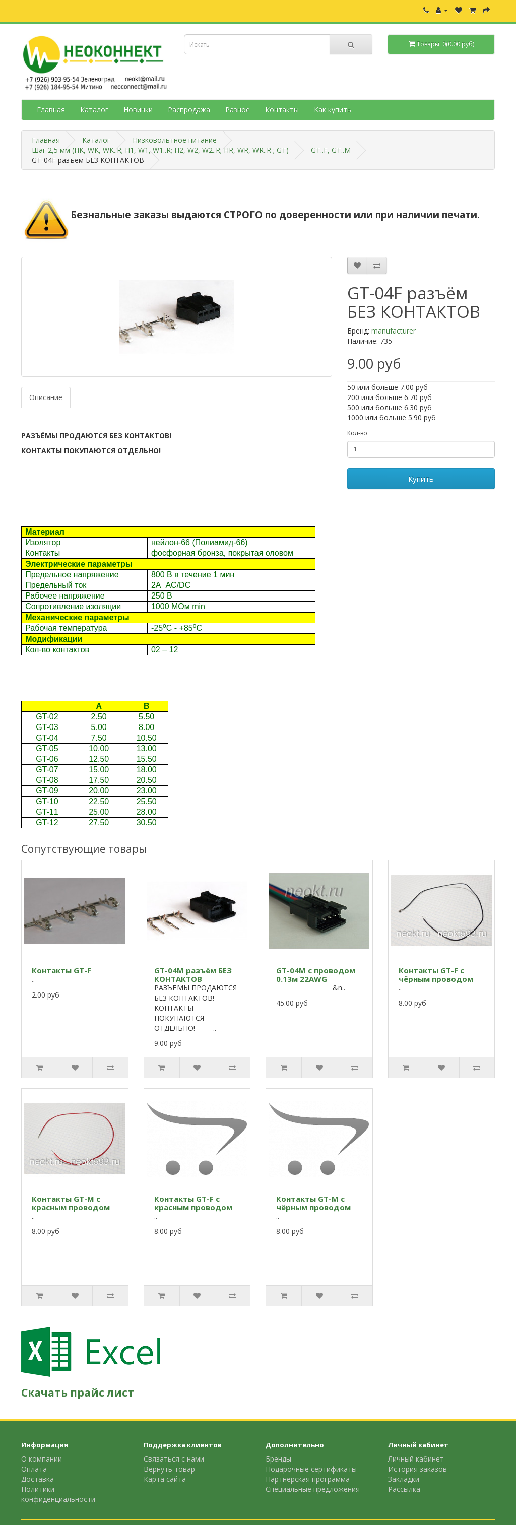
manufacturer (393, 331)
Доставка (37, 1479)
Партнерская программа (308, 1479)
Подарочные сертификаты (311, 1469)
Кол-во (357, 433)
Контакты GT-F (61, 970)
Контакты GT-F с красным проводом (193, 1203)
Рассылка (404, 1489)
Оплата (34, 1469)
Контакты (282, 109)
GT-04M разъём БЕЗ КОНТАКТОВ (193, 974)
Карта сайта (165, 1479)
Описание (45, 397)
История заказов (417, 1469)
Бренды (278, 1459)
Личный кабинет (416, 1459)
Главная (51, 109)
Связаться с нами (174, 1459)
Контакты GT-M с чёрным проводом (313, 1203)
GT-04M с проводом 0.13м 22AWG (315, 974)
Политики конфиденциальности (58, 1494)
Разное (237, 109)
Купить (421, 479)
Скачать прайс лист (77, 1392)
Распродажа (189, 109)
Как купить (332, 109)
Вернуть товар (169, 1469)
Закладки (403, 1479)
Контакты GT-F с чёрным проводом (436, 974)
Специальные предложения (313, 1489)
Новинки (138, 109)
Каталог (94, 109)
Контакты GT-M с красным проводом (71, 1203)
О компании (41, 1459)
